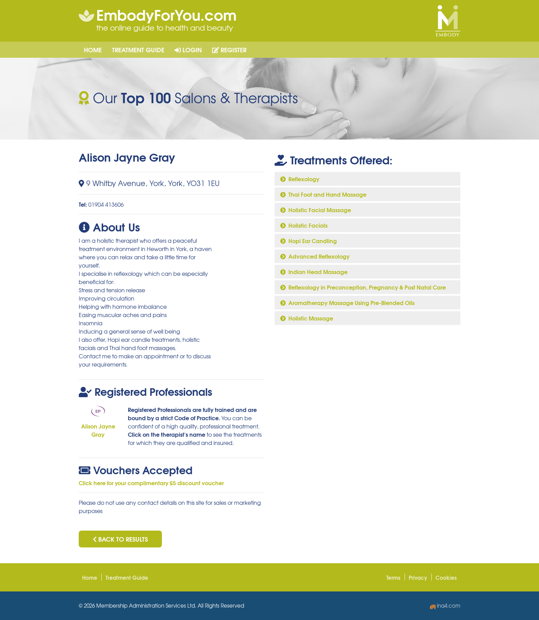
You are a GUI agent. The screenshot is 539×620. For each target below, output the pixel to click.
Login (188, 49)
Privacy (418, 577)
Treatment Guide (138, 49)
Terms (393, 577)
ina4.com (445, 605)
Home (93, 49)
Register (229, 49)
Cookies (446, 577)
